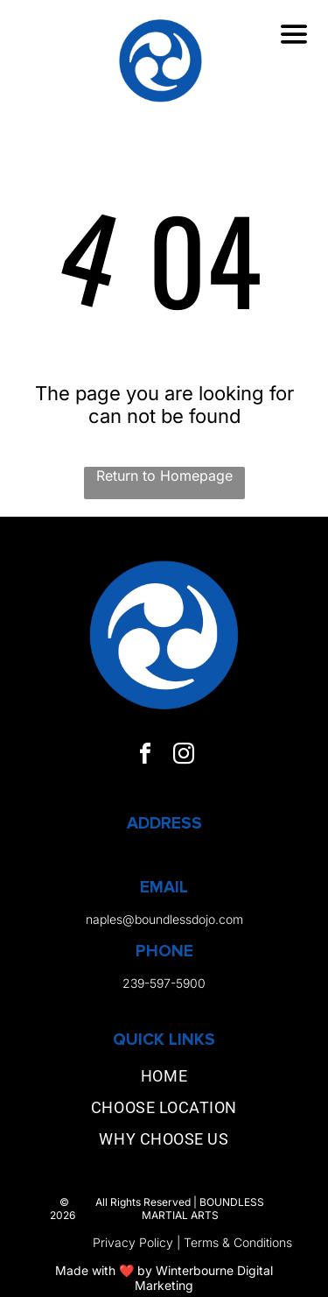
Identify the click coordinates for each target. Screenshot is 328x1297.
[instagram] (183, 756)
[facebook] (145, 756)
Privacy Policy (133, 1242)
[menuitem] (164, 1080)
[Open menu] (294, 34)
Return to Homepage (164, 475)
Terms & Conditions (238, 1242)
